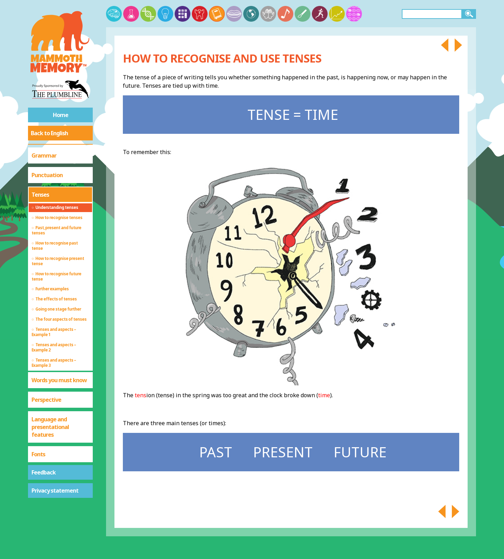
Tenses (40, 194)
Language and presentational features (50, 426)
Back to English (49, 133)
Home (60, 115)
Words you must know (59, 380)
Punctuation (47, 175)
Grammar (43, 155)
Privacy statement (54, 490)
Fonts (38, 454)
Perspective (46, 400)
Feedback (43, 472)
